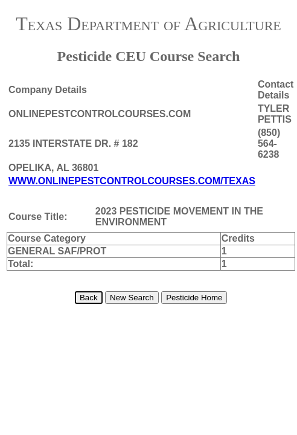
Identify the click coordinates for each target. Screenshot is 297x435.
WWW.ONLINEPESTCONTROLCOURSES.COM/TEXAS (131, 181)
